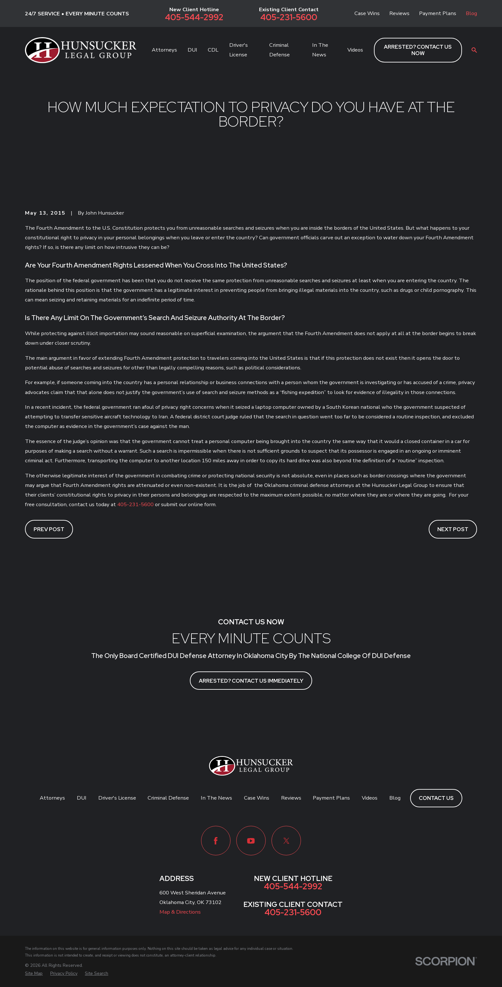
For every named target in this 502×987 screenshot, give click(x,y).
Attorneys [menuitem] (164, 49)
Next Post (452, 529)
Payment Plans (437, 13)
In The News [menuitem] (320, 49)
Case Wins (367, 13)
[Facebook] (216, 840)
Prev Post (49, 529)
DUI (81, 798)
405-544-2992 (194, 17)
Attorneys (52, 798)
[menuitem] (34, 973)
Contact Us (436, 798)
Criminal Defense (168, 798)
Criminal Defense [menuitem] (279, 49)
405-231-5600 (288, 17)
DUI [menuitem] (192, 49)
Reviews (399, 13)
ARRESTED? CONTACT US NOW (418, 50)
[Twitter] (286, 840)
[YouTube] (251, 840)
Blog (471, 13)
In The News (216, 798)
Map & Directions (180, 912)
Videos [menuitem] (355, 49)
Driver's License (117, 798)
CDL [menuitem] (213, 49)
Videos (369, 798)
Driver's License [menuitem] (238, 49)
